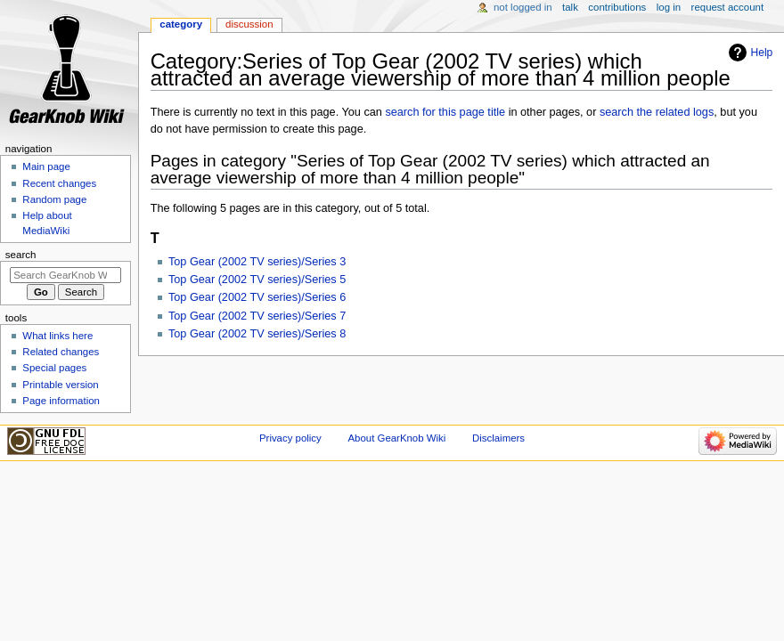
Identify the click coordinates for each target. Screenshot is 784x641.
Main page (46, 166)
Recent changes (59, 183)
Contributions (617, 7)
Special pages (54, 367)
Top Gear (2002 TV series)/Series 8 (257, 334)
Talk (570, 7)
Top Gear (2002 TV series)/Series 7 (257, 316)
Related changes (60, 351)
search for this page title (445, 112)
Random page (54, 199)
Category (180, 24)
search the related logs (657, 112)
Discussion (249, 24)
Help (762, 52)
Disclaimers (498, 438)
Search (21, 254)
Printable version (60, 384)
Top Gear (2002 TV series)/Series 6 (257, 297)
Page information (61, 400)
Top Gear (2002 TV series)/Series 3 (257, 262)
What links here (57, 335)
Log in (669, 7)
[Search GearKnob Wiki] (65, 275)
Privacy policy (290, 438)
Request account (727, 7)
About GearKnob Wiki (396, 438)
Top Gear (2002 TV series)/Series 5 (257, 279)
